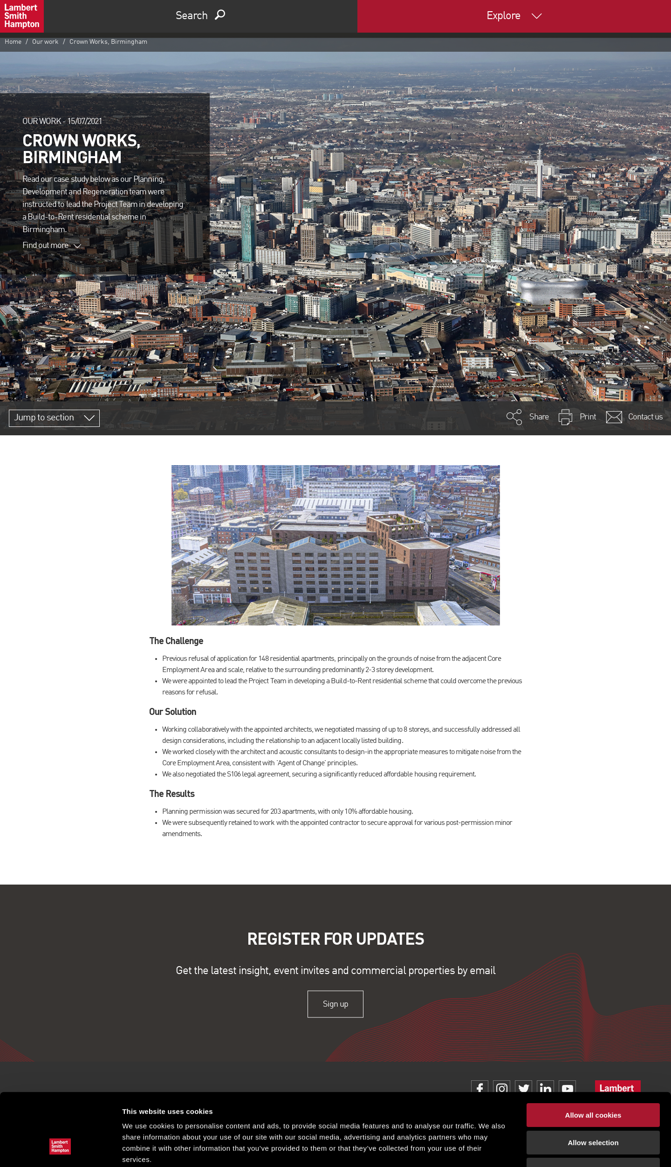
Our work (45, 42)
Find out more (51, 245)
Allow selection (593, 1081)
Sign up (335, 1004)
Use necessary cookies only (593, 1108)
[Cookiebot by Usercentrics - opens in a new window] (60, 1149)
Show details (489, 1149)
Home (13, 42)
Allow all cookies (593, 1053)
